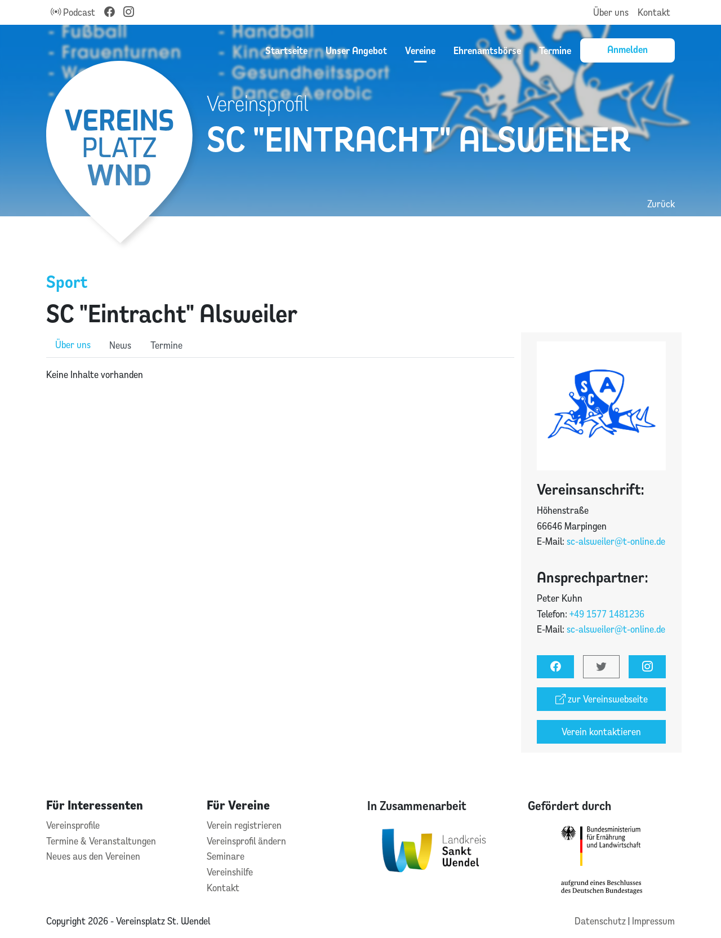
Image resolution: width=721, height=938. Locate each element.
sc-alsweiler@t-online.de (616, 541)
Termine (555, 50)
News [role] (120, 345)
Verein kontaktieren (601, 731)
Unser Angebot (356, 50)
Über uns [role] (73, 344)
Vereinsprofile (73, 825)
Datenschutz (601, 920)
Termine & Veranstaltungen (101, 840)
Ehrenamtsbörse (487, 50)
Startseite (286, 50)
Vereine (420, 50)
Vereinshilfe (230, 871)
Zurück (661, 203)
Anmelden (627, 49)
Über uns (611, 12)
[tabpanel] (280, 375)
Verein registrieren (244, 825)
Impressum (653, 920)
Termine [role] (166, 345)
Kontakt (654, 12)
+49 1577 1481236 (606, 613)
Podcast (73, 12)
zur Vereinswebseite (601, 698)
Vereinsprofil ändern (246, 840)
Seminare (225, 856)
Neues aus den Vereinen (93, 856)
